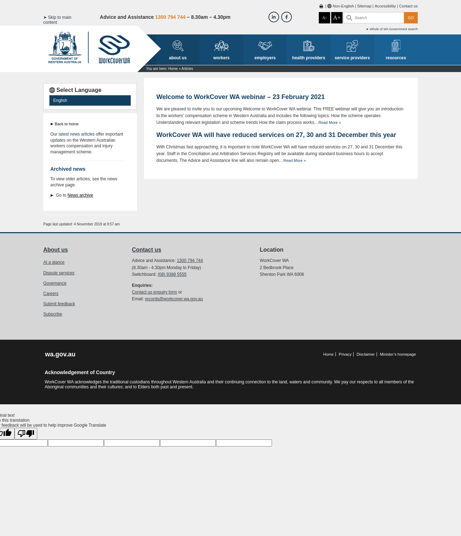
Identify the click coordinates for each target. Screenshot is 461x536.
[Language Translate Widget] (90, 100)
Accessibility (385, 6)
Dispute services (58, 272)
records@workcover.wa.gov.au (174, 298)
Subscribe (52, 314)
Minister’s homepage (398, 354)
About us (55, 250)
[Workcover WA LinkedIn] (273, 17)
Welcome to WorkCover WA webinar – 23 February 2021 (240, 96)
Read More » (329, 122)
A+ (337, 17)
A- (324, 17)
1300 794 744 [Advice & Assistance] (170, 17)
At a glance (54, 262)
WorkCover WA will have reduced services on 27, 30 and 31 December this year (276, 134)
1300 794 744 (190, 260)
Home (173, 69)
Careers (51, 293)
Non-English (343, 6)
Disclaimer (366, 354)
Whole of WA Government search (394, 29)
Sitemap (364, 6)
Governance (54, 283)
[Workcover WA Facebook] (286, 17)
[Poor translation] (26, 433)
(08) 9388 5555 (172, 274)
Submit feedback (59, 303)
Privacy (345, 354)
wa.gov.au (60, 354)
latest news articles (76, 134)
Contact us (408, 6)
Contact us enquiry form (154, 292)
